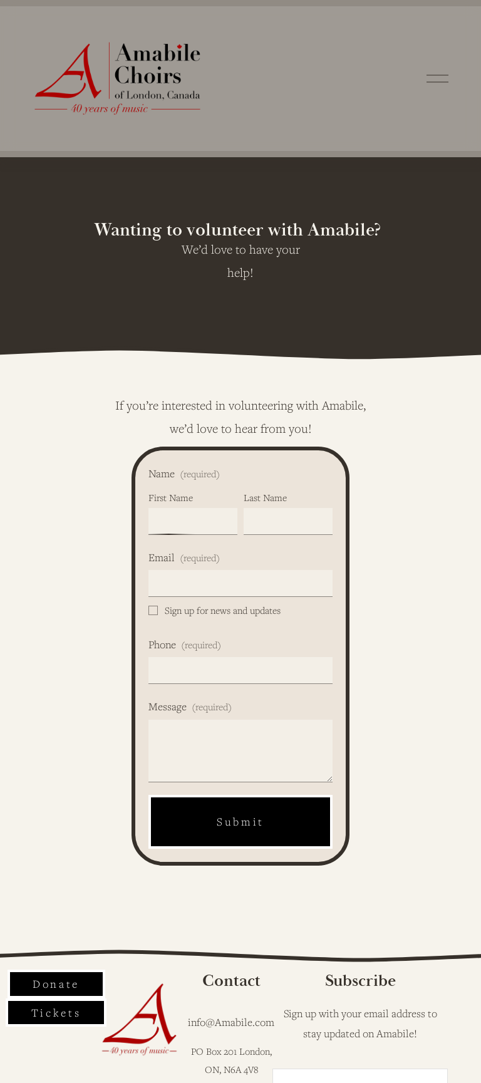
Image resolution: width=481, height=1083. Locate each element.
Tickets (56, 1012)
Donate (56, 984)
